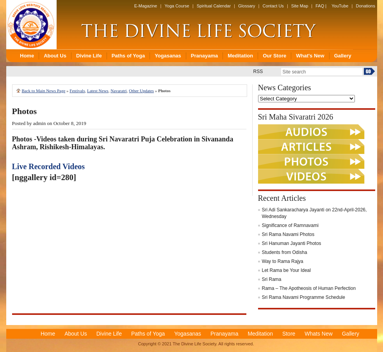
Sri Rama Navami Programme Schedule (303, 297)
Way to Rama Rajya (282, 261)
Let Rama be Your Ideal (286, 270)
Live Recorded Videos (48, 166)
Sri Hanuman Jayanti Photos (291, 243)
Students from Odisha (284, 252)
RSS (258, 71)
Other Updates (141, 90)
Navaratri (118, 90)
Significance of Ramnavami (290, 225)
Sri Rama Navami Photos (288, 234)
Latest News (98, 90)
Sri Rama (271, 279)
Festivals (77, 90)
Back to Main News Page (44, 90)
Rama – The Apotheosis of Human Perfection (309, 288)
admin (39, 123)
